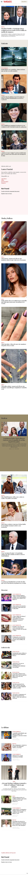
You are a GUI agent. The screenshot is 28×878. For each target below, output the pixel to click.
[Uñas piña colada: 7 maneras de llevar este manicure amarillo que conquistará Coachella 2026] (14, 366)
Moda (2, 299)
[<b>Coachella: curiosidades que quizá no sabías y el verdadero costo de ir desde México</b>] (6, 735)
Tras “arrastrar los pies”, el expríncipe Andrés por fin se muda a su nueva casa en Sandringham (13, 554)
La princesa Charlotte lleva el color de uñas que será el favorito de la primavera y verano (13, 582)
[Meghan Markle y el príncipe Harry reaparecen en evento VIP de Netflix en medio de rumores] (14, 15)
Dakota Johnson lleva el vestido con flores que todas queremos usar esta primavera (19, 799)
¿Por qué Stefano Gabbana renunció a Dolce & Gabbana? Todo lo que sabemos (14, 785)
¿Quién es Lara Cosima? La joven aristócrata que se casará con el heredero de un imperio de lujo (13, 154)
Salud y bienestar (16, 594)
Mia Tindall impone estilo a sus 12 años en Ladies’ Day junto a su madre (12, 497)
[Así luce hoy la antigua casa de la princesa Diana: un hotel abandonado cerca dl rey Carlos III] (14, 83)
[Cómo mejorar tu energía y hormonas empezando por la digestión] (6, 608)
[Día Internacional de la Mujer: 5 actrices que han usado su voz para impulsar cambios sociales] (6, 686)
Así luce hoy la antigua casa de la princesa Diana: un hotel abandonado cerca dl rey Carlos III (12, 98)
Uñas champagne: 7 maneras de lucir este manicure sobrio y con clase (19, 746)
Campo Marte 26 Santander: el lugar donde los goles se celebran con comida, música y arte (19, 811)
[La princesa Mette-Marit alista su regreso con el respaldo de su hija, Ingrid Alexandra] (14, 429)
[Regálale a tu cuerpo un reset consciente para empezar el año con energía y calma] (6, 628)
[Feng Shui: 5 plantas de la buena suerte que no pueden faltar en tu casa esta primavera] (6, 675)
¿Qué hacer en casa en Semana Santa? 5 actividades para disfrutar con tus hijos (18, 665)
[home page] (7, 2)
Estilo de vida (15, 651)
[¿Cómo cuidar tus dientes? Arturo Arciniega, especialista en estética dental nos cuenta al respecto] (6, 618)
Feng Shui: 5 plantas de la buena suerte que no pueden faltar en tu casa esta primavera (19, 675)
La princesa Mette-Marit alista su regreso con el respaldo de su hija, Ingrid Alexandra (14, 440)
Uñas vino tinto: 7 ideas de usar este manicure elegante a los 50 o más (13, 344)
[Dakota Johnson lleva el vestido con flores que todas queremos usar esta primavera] (6, 799)
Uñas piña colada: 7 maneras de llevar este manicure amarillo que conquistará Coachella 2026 (14, 387)
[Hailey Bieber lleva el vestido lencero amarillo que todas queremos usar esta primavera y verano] (14, 280)
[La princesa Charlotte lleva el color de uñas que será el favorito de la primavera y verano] (14, 568)
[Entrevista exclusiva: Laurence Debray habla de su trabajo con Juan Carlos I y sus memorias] (14, 511)
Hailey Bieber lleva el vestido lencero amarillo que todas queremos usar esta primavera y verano (14, 302)
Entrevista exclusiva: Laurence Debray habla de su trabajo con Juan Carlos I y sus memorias (13, 526)
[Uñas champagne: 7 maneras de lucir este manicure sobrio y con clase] (6, 747)
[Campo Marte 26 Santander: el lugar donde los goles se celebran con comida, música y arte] (6, 811)
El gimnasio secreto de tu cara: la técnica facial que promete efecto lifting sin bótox (18, 638)
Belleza (2, 257)
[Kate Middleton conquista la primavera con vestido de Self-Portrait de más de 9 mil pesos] (14, 112)
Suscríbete (24, 1)
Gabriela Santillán (16, 739)
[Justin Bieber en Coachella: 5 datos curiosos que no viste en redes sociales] (14, 56)
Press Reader (4, 181)
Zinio (2, 180)
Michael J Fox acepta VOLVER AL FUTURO (17, 756)
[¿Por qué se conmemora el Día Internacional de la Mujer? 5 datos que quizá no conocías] (6, 696)
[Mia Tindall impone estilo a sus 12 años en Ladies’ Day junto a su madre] (14, 484)
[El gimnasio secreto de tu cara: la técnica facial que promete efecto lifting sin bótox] (6, 639)
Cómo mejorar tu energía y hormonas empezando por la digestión (19, 607)
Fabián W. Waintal (15, 760)
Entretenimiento (4, 68)
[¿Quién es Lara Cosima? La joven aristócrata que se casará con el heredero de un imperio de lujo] (14, 140)
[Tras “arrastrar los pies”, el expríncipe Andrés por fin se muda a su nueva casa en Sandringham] (14, 540)
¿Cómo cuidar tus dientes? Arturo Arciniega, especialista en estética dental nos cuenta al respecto (19, 619)
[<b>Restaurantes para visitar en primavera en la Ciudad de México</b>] (6, 655)
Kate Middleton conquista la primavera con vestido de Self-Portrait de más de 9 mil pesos (13, 126)
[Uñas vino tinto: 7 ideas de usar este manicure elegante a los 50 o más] (14, 324)
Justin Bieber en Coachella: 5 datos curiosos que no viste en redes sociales (13, 70)
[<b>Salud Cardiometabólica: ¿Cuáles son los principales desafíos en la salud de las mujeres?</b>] (6, 597)
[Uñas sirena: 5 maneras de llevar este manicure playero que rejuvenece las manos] (14, 238)
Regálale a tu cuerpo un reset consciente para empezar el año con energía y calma (19, 628)
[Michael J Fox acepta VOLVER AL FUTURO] (6, 757)
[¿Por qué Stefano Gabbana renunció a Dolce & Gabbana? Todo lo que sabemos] (14, 772)
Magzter (3, 183)
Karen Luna (17, 448)
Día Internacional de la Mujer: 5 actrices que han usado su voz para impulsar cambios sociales (19, 686)
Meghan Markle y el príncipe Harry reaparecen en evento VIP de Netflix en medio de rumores (13, 30)
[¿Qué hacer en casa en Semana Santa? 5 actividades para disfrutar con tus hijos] (6, 665)
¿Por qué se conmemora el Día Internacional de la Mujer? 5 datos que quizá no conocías (19, 696)
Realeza (2, 26)
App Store (4, 179)
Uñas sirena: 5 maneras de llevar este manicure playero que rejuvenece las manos (13, 259)
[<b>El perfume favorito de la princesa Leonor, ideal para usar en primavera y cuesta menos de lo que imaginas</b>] (6, 823)
